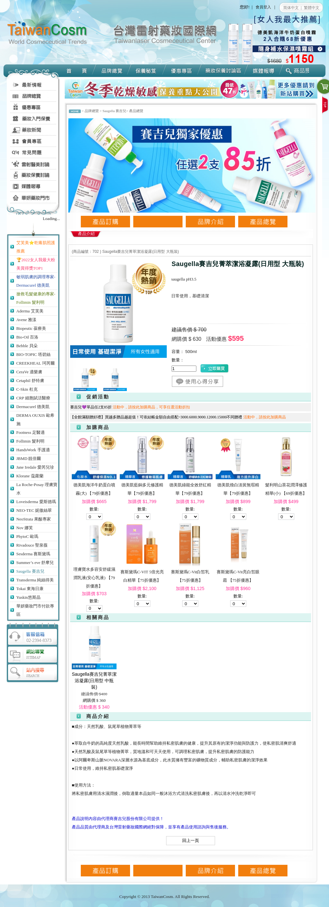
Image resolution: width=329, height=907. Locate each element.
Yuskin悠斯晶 (28, 597)
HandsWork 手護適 (33, 449)
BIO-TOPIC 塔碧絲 (33, 354)
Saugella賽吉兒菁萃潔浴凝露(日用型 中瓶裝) (94, 681)
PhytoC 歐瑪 (27, 536)
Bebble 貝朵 (27, 345)
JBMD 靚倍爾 (28, 458)
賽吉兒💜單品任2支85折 (131, 407)
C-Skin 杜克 (27, 389)
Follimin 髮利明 (30, 441)
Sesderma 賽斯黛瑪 (33, 553)
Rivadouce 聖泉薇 (32, 545)
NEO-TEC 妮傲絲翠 (34, 510)
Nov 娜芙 (24, 527)
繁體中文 (311, 7)
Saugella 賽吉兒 (30, 571)
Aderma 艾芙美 (29, 311)
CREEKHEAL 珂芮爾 (35, 363)
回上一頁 (190, 840)
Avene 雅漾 (26, 319)
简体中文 (291, 7)
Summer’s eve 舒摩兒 (35, 562)
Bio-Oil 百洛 (27, 337)
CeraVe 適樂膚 (29, 371)
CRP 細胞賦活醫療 (33, 398)
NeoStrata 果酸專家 (33, 519)
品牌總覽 (92, 111)
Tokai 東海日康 (30, 588)
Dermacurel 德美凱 (33, 406)
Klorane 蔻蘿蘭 (29, 475)
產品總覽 (136, 111)
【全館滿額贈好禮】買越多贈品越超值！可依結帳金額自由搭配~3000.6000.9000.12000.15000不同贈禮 (179, 417)
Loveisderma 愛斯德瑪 (36, 501)
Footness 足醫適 (30, 432)
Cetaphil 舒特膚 (30, 380)
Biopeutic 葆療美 (31, 328)
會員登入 (263, 7)
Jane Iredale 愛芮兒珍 (35, 467)
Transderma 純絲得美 (35, 580)
